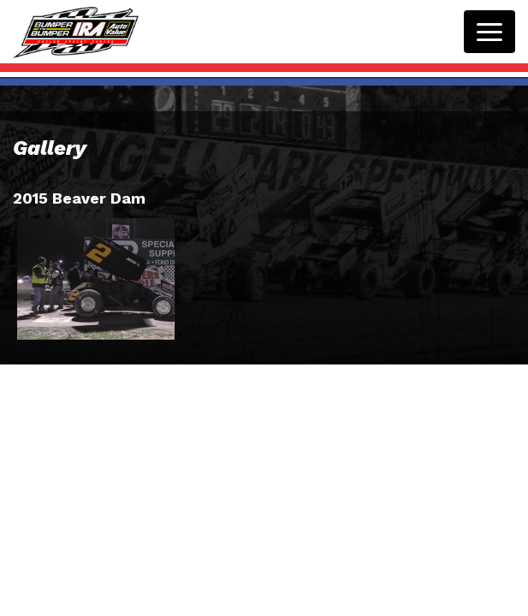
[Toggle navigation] (489, 31)
